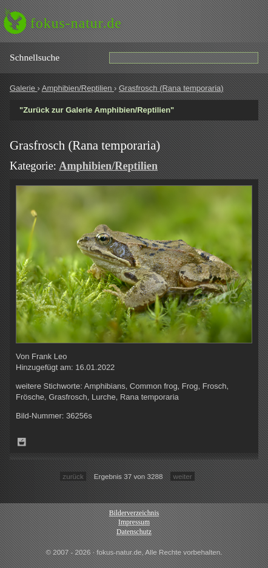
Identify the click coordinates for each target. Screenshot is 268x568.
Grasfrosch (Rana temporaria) (171, 88)
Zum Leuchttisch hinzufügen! (22, 442)
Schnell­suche (34, 57)
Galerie (24, 88)
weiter (182, 476)
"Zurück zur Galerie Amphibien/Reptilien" (96, 109)
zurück (72, 476)
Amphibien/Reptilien (78, 88)
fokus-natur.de (76, 23)
